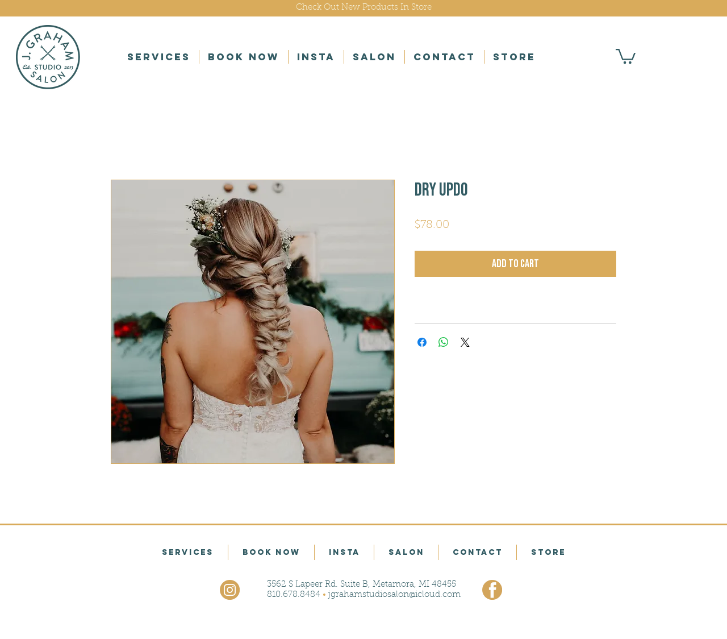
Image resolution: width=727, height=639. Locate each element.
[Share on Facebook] (422, 342)
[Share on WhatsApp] (443, 342)
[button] (159, 57)
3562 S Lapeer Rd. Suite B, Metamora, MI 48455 (361, 584)
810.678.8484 (293, 595)
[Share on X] (465, 342)
